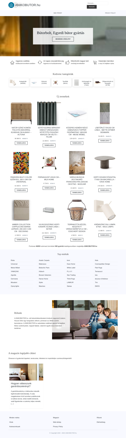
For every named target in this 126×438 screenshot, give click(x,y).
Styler (41, 282)
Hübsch (41, 271)
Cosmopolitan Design (102, 264)
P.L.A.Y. (69, 271)
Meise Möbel (15, 268)
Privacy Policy (110, 13)
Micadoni (14, 282)
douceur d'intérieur (101, 279)
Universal (14, 264)
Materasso (42, 264)
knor (68, 260)
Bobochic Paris (44, 268)
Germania (14, 279)
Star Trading (71, 275)
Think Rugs (71, 279)
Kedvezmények (14, 426)
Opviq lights (15, 286)
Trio (96, 282)
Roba (13, 260)
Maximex (42, 286)
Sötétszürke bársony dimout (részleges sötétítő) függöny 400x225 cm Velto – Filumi (49, 132)
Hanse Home (43, 279)
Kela (96, 260)
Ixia (96, 275)
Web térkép (58, 13)
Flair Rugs (98, 268)
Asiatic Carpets (44, 260)
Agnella (13, 275)
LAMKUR (70, 282)
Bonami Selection (45, 275)
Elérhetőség (101, 422)
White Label (71, 268)
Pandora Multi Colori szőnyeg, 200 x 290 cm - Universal (21, 179)
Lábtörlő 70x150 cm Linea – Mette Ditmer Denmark (105, 130)
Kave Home (71, 264)
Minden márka (14, 417)
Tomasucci (98, 271)
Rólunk (99, 417)
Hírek (11, 422)
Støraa (69, 286)
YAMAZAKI (15, 271)
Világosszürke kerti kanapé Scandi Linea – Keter (49, 227)
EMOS (97, 286)
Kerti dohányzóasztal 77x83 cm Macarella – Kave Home (105, 179)
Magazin (56, 417)
